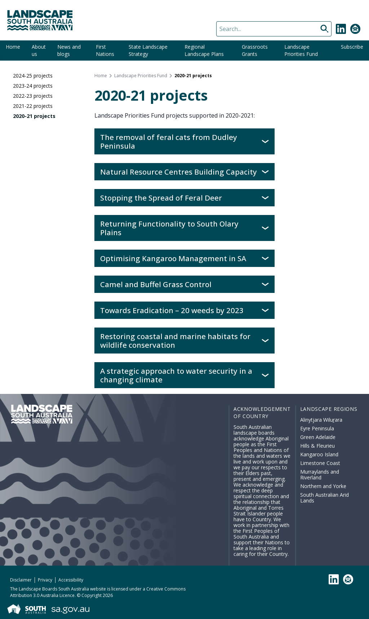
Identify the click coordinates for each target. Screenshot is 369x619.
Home (13, 46)
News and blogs (69, 50)
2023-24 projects (33, 85)
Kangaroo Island (319, 454)
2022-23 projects (33, 95)
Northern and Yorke (323, 486)
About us (39, 50)
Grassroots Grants (255, 50)
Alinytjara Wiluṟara (321, 419)
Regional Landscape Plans (204, 50)
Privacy (45, 580)
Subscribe (352, 46)
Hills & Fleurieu (317, 445)
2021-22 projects (33, 105)
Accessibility (70, 580)
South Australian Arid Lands (324, 497)
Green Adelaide (317, 437)
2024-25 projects (33, 75)
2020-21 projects (34, 116)
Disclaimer (21, 580)
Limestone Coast (320, 463)
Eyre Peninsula (317, 428)
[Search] (274, 28)
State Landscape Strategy (148, 50)
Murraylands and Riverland (319, 474)
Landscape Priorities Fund (301, 50)
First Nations (105, 50)
